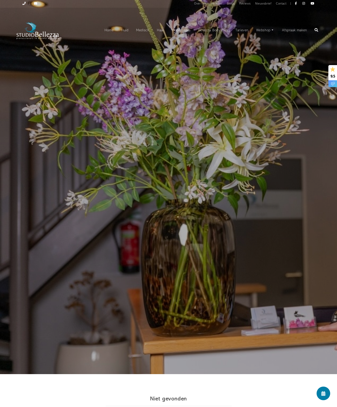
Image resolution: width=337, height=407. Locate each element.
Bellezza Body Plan (213, 30)
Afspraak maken (294, 30)
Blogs (231, 3)
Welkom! (217, 3)
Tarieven (242, 30)
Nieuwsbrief (263, 3)
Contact (281, 3)
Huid (124, 30)
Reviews (245, 3)
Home (109, 30)
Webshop (265, 31)
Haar (160, 30)
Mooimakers (181, 30)
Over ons (200, 3)
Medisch (142, 30)
